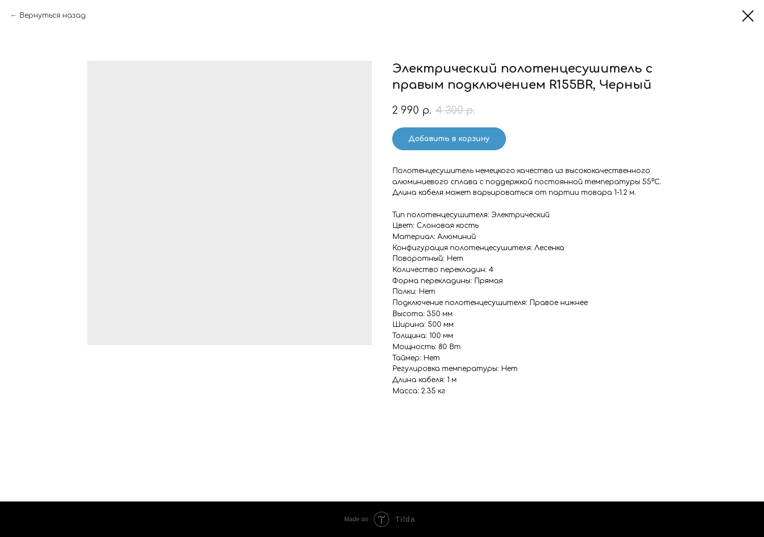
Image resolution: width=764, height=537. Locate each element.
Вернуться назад (52, 15)
